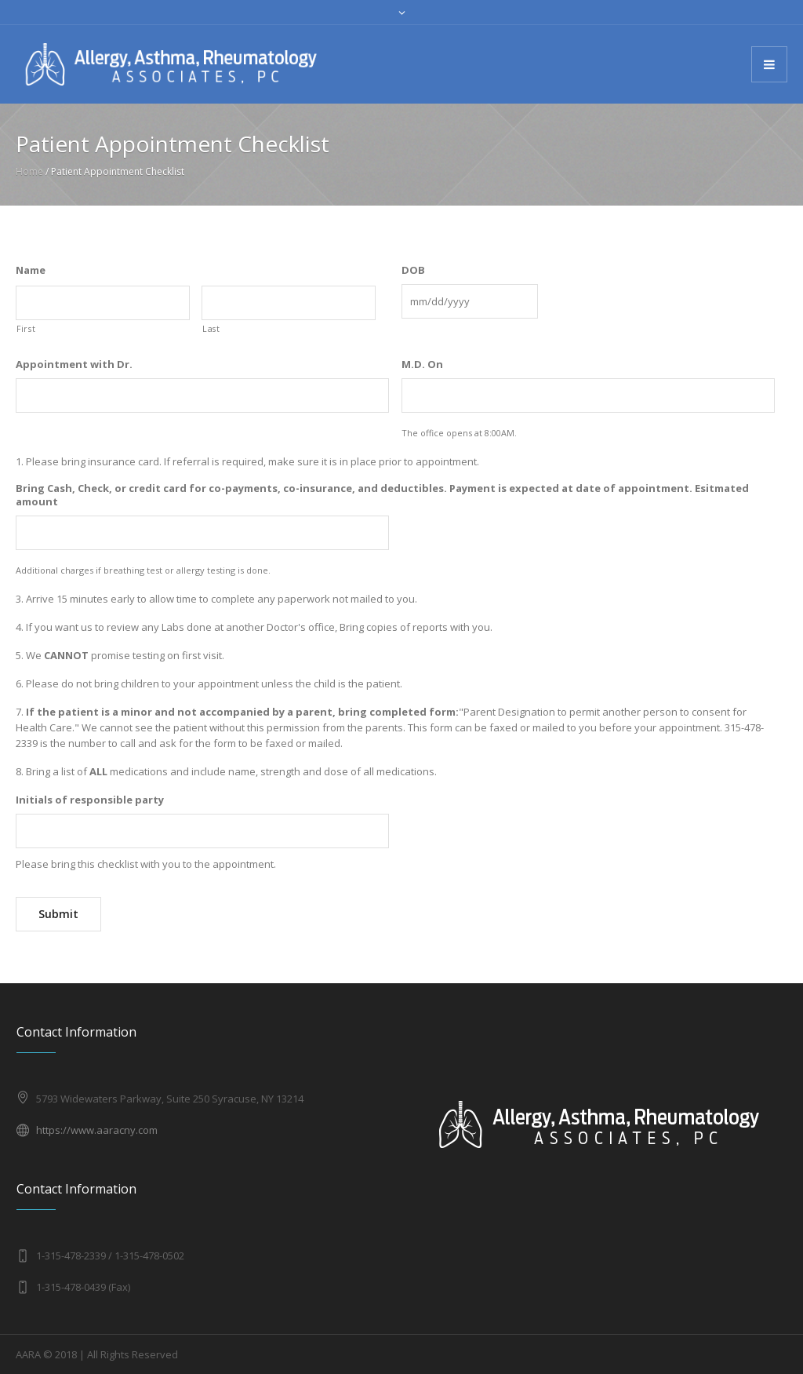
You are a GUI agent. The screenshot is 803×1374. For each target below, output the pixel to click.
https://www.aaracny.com (97, 1130)
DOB (413, 270)
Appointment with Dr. (74, 364)
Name (30, 270)
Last (211, 328)
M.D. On (422, 364)
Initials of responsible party (90, 800)
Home (29, 171)
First (25, 328)
